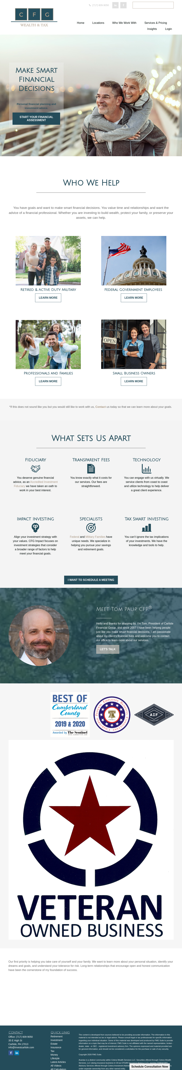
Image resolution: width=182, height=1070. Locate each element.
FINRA (160, 1063)
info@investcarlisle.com (21, 1047)
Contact (100, 406)
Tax (52, 1051)
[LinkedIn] (115, 5)
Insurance (56, 1047)
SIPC (166, 1063)
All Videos (56, 1065)
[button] (81, 23)
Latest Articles (58, 1062)
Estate (54, 1043)
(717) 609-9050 (98, 5)
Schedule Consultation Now (149, 1066)
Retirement (56, 1036)
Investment (56, 1040)
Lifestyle (55, 1058)
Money (54, 1054)
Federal (74, 536)
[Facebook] (123, 5)
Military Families (96, 536)
